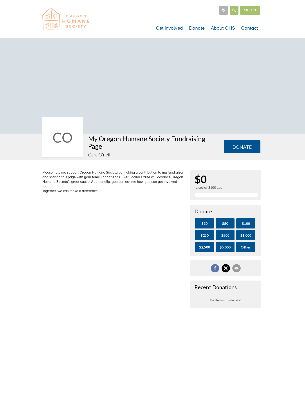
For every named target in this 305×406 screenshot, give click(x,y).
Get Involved (169, 28)
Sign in (250, 10)
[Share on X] (225, 268)
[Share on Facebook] (215, 268)
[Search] (234, 10)
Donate (197, 28)
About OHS (223, 28)
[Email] (236, 268)
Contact (249, 28)
